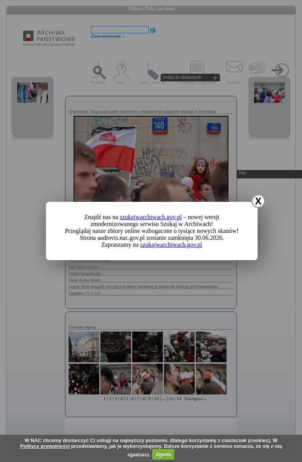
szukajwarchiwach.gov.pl (151, 217)
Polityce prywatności (44, 446)
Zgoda (163, 454)
